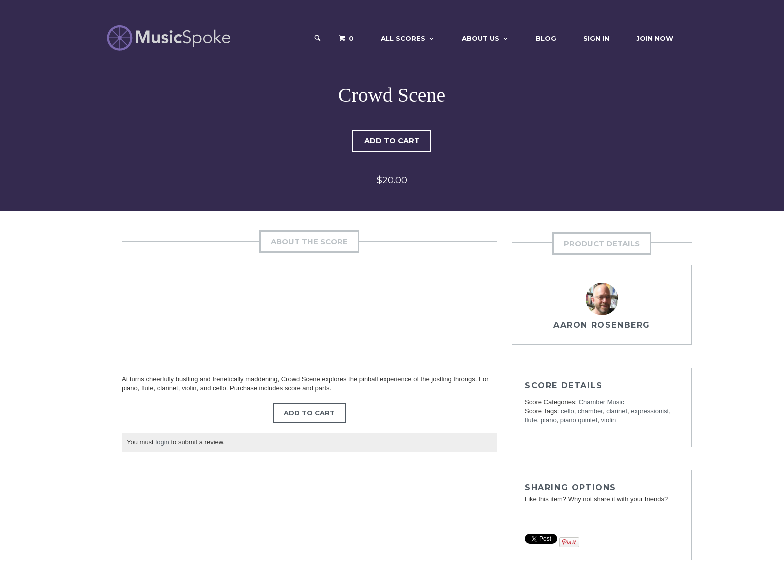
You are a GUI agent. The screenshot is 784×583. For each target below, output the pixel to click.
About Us (481, 38)
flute (531, 420)
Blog (546, 38)
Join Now (655, 38)
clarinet (617, 411)
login (162, 442)
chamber (590, 411)
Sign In (597, 38)
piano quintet (579, 420)
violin (609, 420)
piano (549, 420)
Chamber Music (601, 402)
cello (567, 411)
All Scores (403, 38)
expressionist (650, 411)
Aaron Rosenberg (602, 325)
